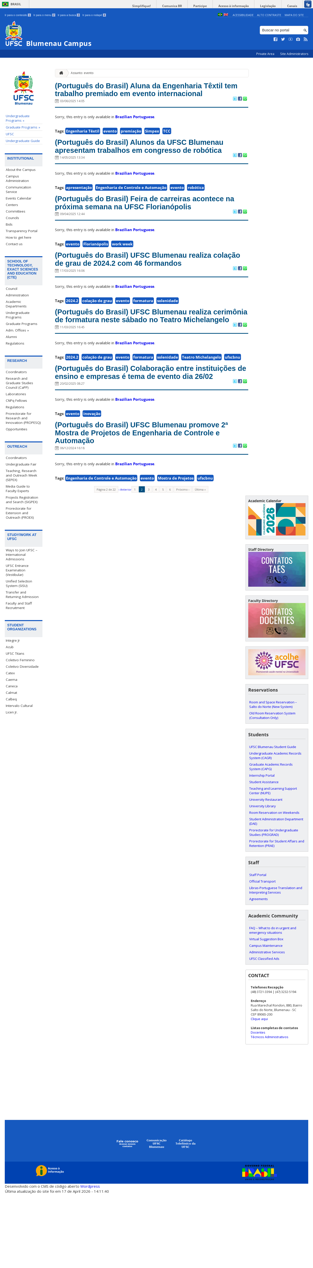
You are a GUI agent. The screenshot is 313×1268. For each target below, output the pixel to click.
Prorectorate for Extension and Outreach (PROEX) (20, 513)
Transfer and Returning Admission (22, 594)
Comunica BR (186, 6)
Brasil (16, 4)
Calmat (11, 693)
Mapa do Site (294, 15)
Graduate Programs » (23, 127)
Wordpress (90, 1260)
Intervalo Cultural (19, 706)
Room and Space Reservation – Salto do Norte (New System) (273, 778)
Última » (200, 564)
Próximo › (182, 564)
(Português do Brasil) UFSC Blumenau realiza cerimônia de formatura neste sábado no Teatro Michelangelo (150, 365)
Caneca (12, 686)
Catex (10, 673)
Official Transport (262, 955)
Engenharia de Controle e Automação (131, 213)
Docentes (258, 1106)
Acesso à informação (241, 6)
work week (122, 283)
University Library (262, 880)
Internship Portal (262, 849)
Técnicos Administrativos (269, 1111)
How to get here (18, 237)
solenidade (167, 343)
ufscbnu (232, 413)
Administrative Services (267, 1026)
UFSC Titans (15, 653)
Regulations (15, 343)
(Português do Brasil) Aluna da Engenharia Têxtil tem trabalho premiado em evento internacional (144, 96)
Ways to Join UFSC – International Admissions (21, 554)
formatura (143, 343)
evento (110, 144)
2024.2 (72, 343)
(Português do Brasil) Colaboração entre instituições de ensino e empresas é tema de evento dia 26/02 (148, 434)
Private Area (265, 54)
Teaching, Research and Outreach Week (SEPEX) (21, 475)
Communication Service (18, 189)
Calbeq (11, 699)
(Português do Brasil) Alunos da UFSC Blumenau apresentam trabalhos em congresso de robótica (135, 166)
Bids (9, 224)
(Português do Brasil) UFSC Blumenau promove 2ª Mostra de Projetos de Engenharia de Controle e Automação (151, 504)
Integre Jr (13, 640)
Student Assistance (264, 856)
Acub (10, 647)
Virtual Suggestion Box (266, 1013)
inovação (91, 482)
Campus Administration (17, 178)
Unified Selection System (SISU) (19, 583)
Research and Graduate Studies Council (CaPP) (19, 383)
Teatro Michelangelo (201, 413)
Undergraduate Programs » (18, 118)
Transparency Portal (21, 231)
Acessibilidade (243, 15)
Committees (15, 211)
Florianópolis (95, 283)
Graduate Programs (21, 323)
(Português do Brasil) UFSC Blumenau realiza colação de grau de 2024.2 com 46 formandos (150, 300)
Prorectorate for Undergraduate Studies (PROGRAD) (273, 906)
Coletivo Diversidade (22, 666)
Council (11, 288)
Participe (211, 6)
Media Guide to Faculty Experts (18, 488)
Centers (12, 205)
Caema (11, 680)
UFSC (10, 134)
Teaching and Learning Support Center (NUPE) (273, 864)
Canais (294, 6)
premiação (131, 144)
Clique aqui (259, 1093)
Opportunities (16, 429)
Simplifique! (159, 6)
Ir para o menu (44, 15)
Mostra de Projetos (176, 552)
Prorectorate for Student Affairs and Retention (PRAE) (276, 917)
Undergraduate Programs (18, 314)
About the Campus (21, 169)
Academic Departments (16, 303)
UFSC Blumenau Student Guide (272, 821)
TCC (166, 144)
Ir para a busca (69, 15)
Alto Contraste (269, 15)
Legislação (272, 6)
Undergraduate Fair (21, 464)
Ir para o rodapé (94, 15)
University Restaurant (265, 873)
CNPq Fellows (16, 400)
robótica (196, 213)
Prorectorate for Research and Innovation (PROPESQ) (23, 418)
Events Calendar (18, 198)
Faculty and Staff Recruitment (19, 605)
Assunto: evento (82, 73)
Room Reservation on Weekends (274, 886)
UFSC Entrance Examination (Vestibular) (17, 570)
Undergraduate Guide (23, 141)
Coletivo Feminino (20, 660)
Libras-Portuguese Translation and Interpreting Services (275, 964)
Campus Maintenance (266, 1019)
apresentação (79, 213)
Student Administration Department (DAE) (276, 895)
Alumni (11, 337)
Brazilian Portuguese (134, 129)
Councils (12, 218)
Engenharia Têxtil (82, 144)
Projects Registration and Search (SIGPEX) (22, 499)
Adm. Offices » (17, 330)
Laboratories (16, 394)
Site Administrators (294, 54)
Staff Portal (257, 949)
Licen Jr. (12, 712)
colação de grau (97, 343)
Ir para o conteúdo (18, 15)
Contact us (14, 244)
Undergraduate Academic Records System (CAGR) (275, 829)
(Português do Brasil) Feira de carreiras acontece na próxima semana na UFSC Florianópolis (137, 235)
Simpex (152, 144)
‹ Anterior (125, 564)
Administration (17, 295)
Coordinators (16, 372)
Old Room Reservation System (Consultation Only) (272, 789)
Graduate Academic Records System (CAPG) (271, 840)
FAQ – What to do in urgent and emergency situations (272, 1004)
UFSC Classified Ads (264, 1032)
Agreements (258, 973)
